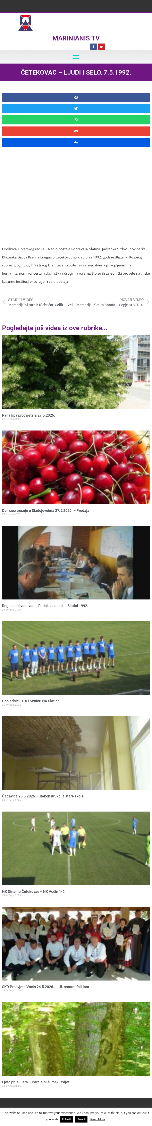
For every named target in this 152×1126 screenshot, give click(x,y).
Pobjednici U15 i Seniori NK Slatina (31, 701)
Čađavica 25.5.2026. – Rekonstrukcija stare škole (43, 796)
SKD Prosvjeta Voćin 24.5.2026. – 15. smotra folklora (45, 987)
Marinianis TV (76, 38)
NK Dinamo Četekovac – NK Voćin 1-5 (33, 891)
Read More (97, 1119)
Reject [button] (81, 1119)
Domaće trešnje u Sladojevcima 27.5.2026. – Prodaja (45, 510)
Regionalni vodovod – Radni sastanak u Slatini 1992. (45, 606)
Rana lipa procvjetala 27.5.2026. (28, 415)
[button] (76, 56)
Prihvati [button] (66, 1119)
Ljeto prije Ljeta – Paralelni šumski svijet (35, 1082)
